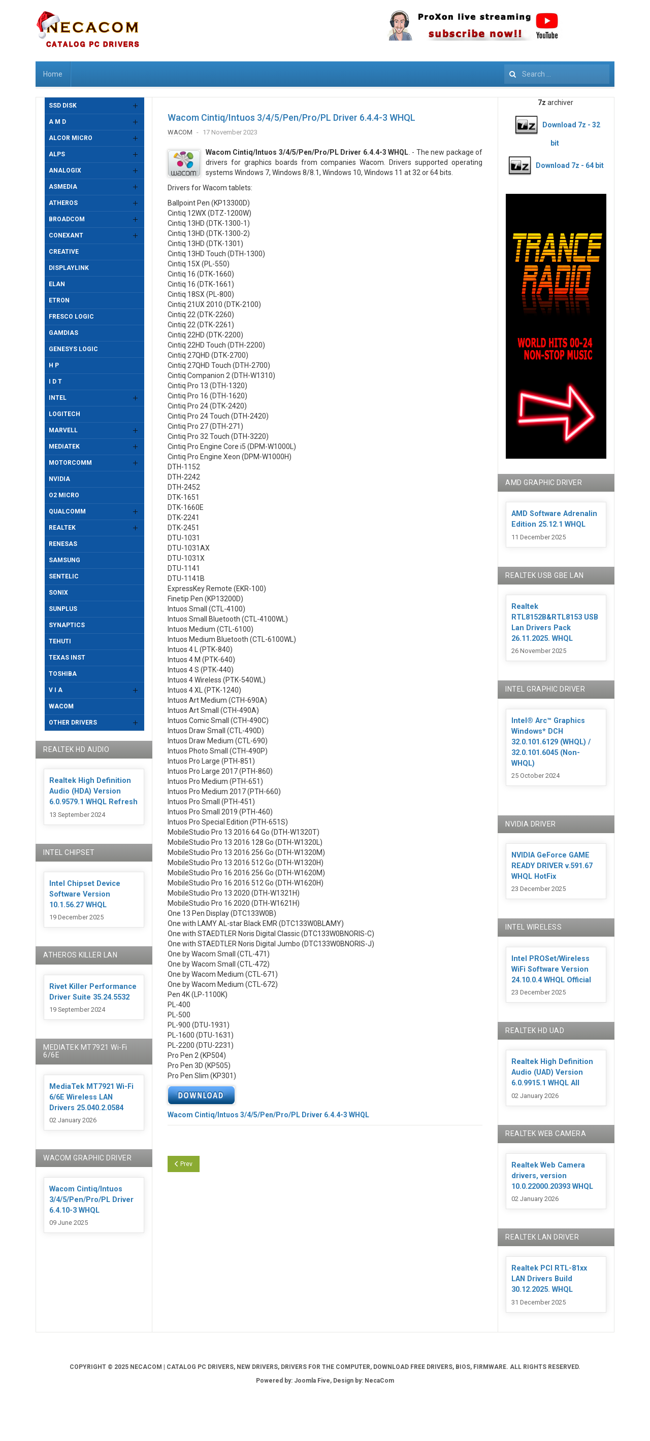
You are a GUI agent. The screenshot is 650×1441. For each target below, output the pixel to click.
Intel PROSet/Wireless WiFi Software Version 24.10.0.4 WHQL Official (551, 969)
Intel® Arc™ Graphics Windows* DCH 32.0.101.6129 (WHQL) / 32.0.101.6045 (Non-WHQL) (551, 742)
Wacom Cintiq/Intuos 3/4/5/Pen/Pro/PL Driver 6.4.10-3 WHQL (91, 1200)
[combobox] (556, 74)
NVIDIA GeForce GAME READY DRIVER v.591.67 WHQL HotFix (552, 866)
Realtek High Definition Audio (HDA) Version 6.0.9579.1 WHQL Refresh (93, 791)
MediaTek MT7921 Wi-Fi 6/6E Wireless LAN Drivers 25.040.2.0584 (91, 1097)
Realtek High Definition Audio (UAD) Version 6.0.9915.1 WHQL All (552, 1072)
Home (52, 74)
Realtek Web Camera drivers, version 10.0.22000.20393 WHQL (552, 1176)
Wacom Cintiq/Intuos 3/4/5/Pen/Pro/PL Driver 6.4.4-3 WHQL (291, 117)
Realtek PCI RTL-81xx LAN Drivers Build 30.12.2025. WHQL (549, 1279)
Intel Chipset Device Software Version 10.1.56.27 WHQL (84, 894)
